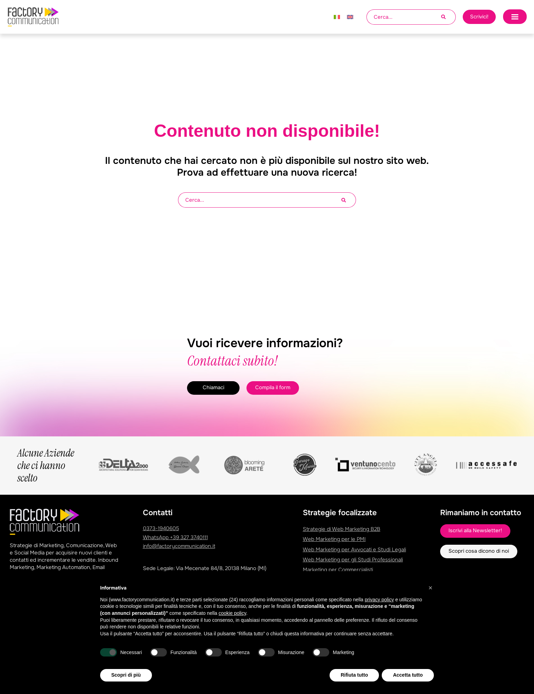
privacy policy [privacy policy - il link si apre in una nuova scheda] (379, 616)
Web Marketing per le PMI (334, 539)
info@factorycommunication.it (179, 546)
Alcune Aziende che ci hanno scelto (45, 465)
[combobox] (403, 17)
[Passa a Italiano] (336, 17)
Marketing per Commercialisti (338, 569)
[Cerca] (448, 17)
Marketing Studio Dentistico (336, 579)
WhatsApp (175, 537)
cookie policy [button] (232, 629)
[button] (430, 604)
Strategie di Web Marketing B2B (341, 529)
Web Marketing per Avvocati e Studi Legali (354, 549)
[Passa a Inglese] (350, 17)
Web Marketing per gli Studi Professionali (353, 559)
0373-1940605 (161, 528)
